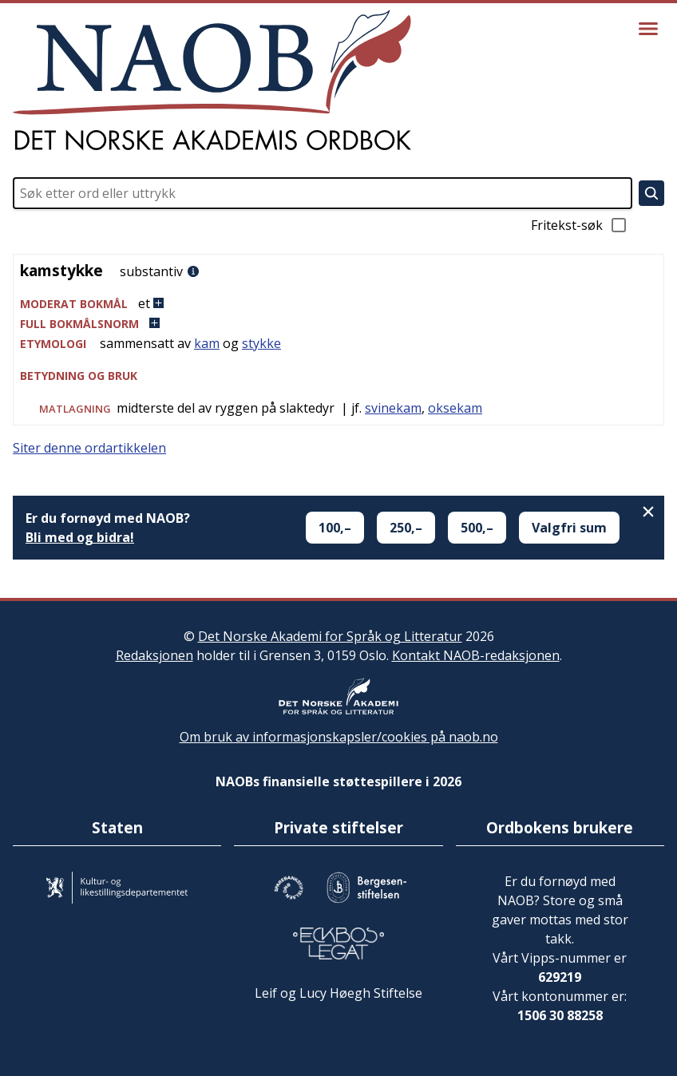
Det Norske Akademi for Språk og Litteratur (330, 636)
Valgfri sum (569, 527)
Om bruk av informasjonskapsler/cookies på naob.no (339, 737)
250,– (406, 527)
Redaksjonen (154, 655)
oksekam (455, 408)
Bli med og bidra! (80, 537)
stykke (261, 343)
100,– (335, 527)
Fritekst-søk (579, 225)
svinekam (393, 408)
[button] (338, 304)
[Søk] (651, 193)
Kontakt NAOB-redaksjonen (476, 655)
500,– (477, 527)
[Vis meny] (648, 28)
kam (207, 343)
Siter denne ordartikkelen (89, 448)
